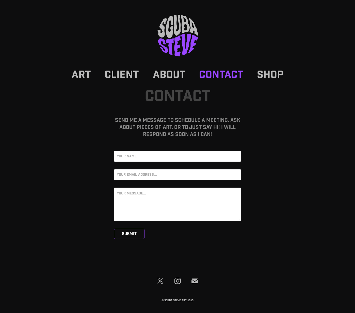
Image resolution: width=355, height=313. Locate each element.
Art (81, 74)
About (169, 74)
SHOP (270, 74)
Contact (221, 74)
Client (122, 74)
